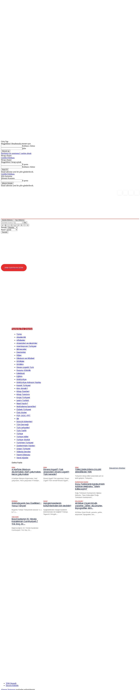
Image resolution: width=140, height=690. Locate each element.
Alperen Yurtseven (8, 688)
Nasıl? (3, 230)
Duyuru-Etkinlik (12, 684)
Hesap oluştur (6, 156)
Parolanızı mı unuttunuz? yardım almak (16, 153)
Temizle (4, 232)
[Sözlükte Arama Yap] (11, 222)
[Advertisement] (72, 307)
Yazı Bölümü (19, 220)
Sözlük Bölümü (7, 220)
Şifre (24, 148)
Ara (25, 222)
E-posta (25, 164)
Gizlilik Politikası (8, 158)
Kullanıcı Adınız (28, 146)
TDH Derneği (11, 682)
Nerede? (4, 227)
